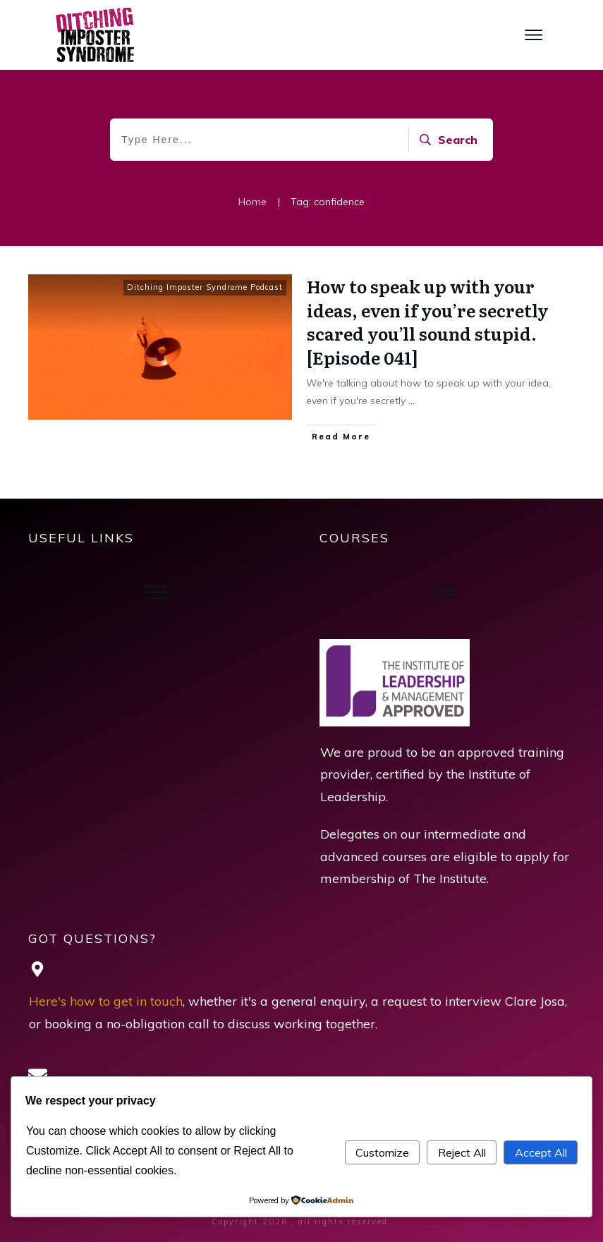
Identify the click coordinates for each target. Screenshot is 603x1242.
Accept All (541, 1152)
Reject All (462, 1152)
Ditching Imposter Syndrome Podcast (205, 287)
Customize (382, 1152)
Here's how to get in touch (106, 1001)
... (411, 400)
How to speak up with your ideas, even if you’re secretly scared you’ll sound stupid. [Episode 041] (428, 322)
